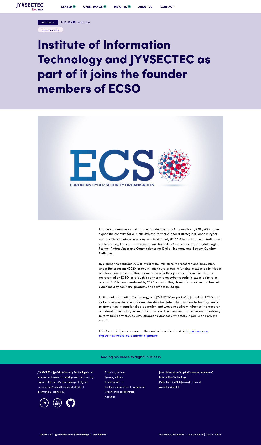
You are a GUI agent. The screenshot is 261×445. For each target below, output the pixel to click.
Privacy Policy (195, 434)
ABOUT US (145, 6)
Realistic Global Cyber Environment (125, 386)
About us (110, 396)
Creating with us (114, 382)
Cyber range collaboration (120, 391)
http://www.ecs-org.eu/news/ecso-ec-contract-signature (153, 333)
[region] (130, 397)
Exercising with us (115, 372)
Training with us (114, 377)
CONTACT (167, 6)
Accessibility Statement (172, 434)
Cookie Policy (213, 434)
